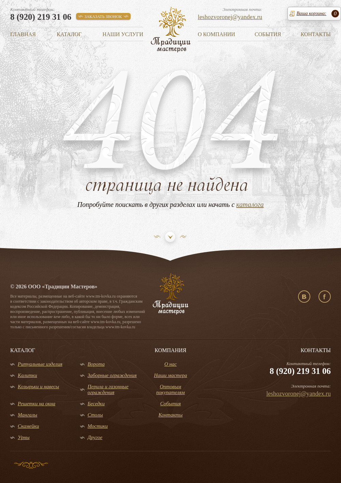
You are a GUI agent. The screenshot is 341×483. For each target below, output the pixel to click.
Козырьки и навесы (38, 386)
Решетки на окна (36, 403)
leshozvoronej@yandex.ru (230, 17)
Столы (95, 415)
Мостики (98, 426)
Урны (24, 437)
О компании (216, 34)
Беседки (96, 403)
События (268, 34)
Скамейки (28, 426)
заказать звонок (103, 16)
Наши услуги (123, 34)
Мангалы (27, 415)
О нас (170, 364)
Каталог (69, 34)
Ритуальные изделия (40, 364)
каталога (250, 204)
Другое (95, 437)
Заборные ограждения (112, 375)
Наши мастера (170, 375)
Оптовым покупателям (170, 389)
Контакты (316, 34)
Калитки (27, 375)
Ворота (96, 364)
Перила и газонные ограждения (108, 389)
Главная (23, 34)
